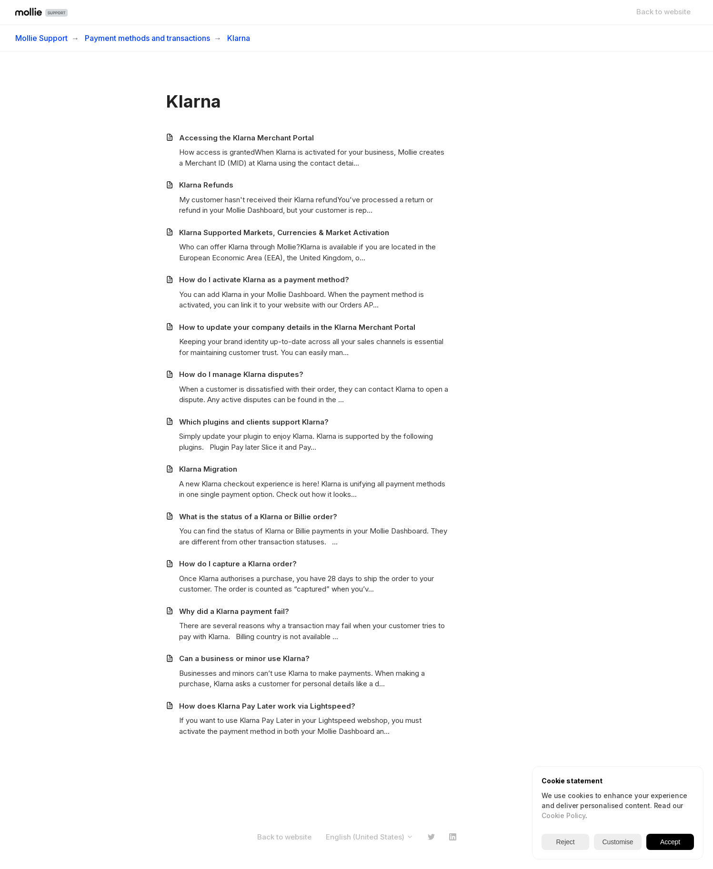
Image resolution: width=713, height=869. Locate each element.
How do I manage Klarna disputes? (241, 374)
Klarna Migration (208, 469)
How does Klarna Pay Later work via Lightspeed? (267, 706)
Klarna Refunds (206, 184)
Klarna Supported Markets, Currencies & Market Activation (284, 232)
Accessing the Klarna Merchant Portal (246, 137)
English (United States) (369, 836)
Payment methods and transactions (147, 38)
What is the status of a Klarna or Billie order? (258, 516)
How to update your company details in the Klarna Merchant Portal (297, 327)
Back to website (663, 11)
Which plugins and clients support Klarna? (254, 421)
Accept (670, 842)
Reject (565, 842)
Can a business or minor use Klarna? (244, 658)
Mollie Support (41, 38)
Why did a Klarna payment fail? (234, 611)
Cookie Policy (563, 815)
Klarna (238, 38)
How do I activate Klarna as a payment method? (264, 279)
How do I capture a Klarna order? (238, 563)
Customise (618, 842)
